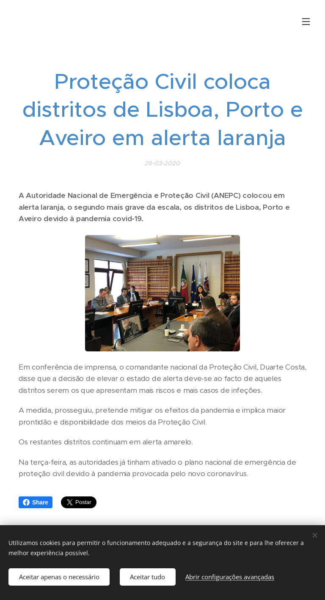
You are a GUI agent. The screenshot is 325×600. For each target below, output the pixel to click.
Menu (306, 21)
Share (35, 502)
